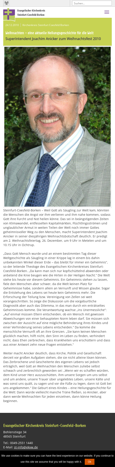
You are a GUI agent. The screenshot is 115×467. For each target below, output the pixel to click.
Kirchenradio (6, 3)
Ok (89, 461)
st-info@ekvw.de (26, 447)
